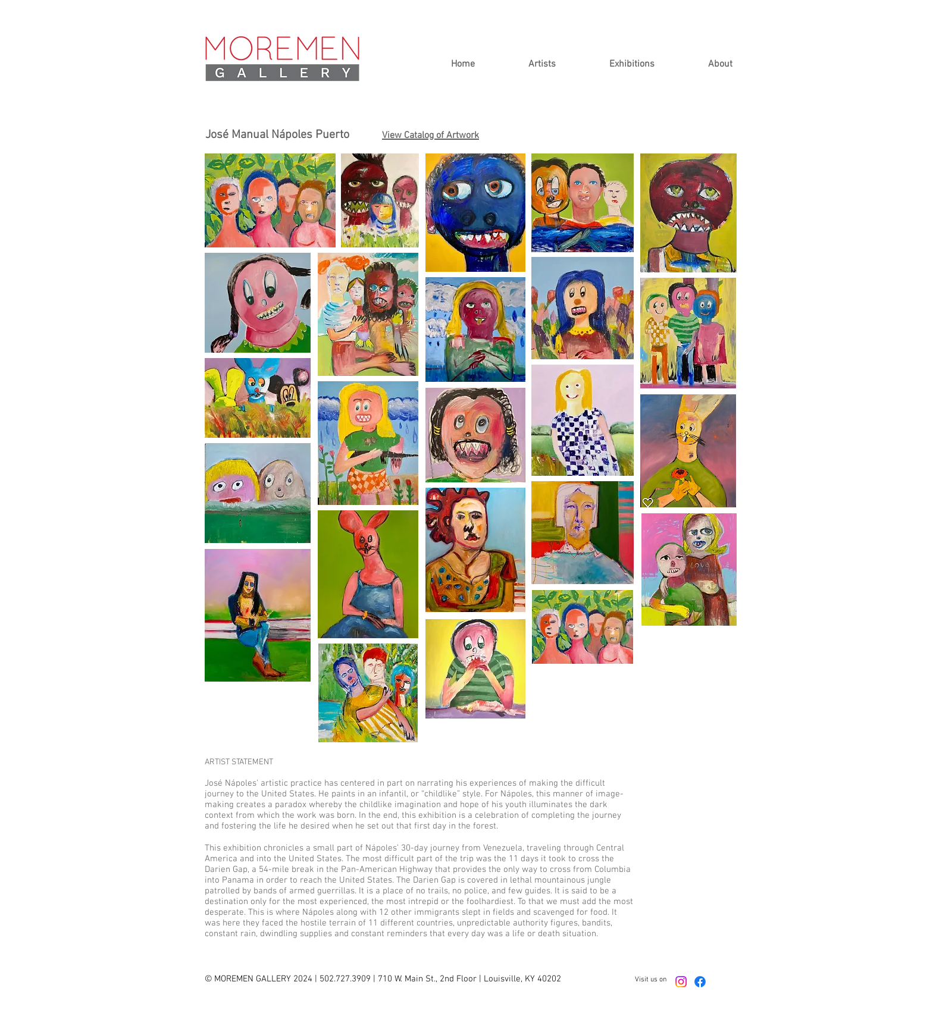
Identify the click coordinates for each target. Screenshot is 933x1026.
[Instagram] (681, 981)
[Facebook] (700, 981)
